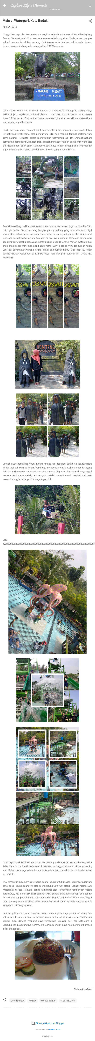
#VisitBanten (17, 1000)
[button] (90, 21)
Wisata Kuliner (67, 1000)
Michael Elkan (54, 1030)
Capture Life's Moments (28, 5)
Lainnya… (56, 9)
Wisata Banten (48, 1000)
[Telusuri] (90, 7)
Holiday (32, 1000)
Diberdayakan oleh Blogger (47, 1023)
